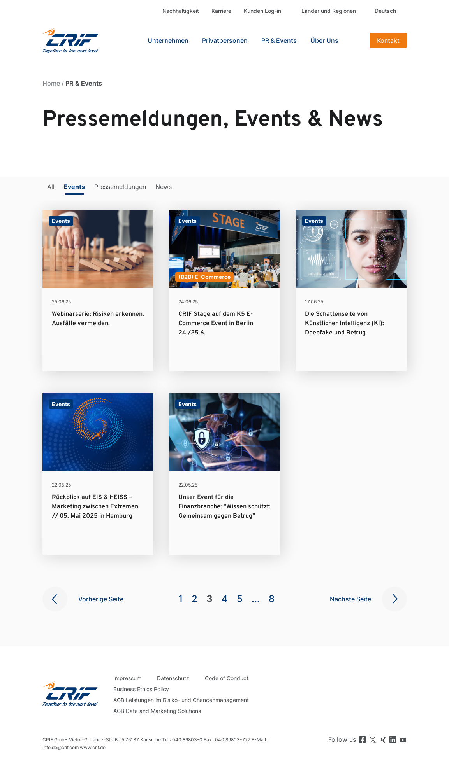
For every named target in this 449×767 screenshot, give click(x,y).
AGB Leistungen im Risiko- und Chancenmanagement (181, 700)
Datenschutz (173, 678)
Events (74, 187)
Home (51, 83)
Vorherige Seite (100, 599)
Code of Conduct (226, 678)
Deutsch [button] (385, 10)
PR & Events (279, 40)
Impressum (127, 678)
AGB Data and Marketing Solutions (157, 710)
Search (356, 40)
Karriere (221, 10)
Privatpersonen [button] (225, 40)
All (51, 187)
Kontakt (388, 40)
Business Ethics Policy (141, 689)
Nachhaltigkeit (180, 10)
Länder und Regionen (328, 10)
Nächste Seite (350, 599)
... (256, 598)
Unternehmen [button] (168, 40)
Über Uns (324, 40)
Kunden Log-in (262, 10)
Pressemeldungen (120, 187)
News (163, 187)
